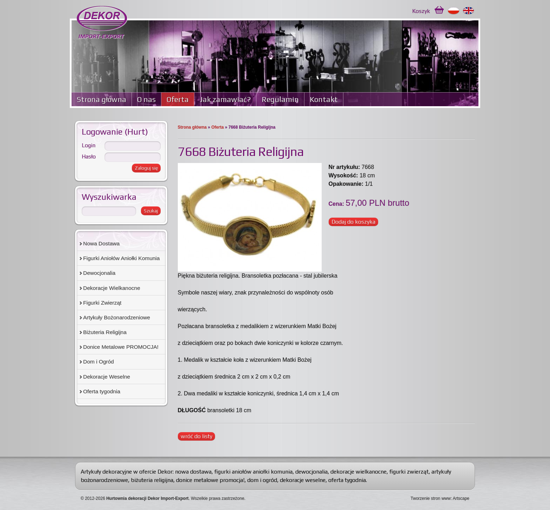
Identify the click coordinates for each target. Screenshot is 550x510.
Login (88, 145)
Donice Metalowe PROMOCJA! (121, 347)
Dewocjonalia (99, 273)
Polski (454, 11)
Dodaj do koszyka (353, 221)
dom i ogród (262, 480)
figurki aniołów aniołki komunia (253, 471)
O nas (146, 99)
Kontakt (324, 99)
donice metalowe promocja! (210, 480)
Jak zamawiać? (225, 99)
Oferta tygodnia (101, 391)
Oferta (178, 99)
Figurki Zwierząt (102, 303)
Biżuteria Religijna (105, 332)
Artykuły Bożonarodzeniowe (116, 317)
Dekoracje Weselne (106, 377)
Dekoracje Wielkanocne (111, 288)
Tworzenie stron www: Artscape (440, 498)
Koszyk (421, 11)
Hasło (89, 156)
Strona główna (101, 99)
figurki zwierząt (409, 471)
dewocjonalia (311, 471)
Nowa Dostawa (101, 243)
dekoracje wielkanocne (358, 471)
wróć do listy (196, 436)
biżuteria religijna (152, 480)
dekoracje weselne (303, 480)
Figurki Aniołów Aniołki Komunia (121, 258)
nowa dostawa (193, 471)
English (469, 11)
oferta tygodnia (347, 480)
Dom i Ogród (98, 362)
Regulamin (280, 99)
